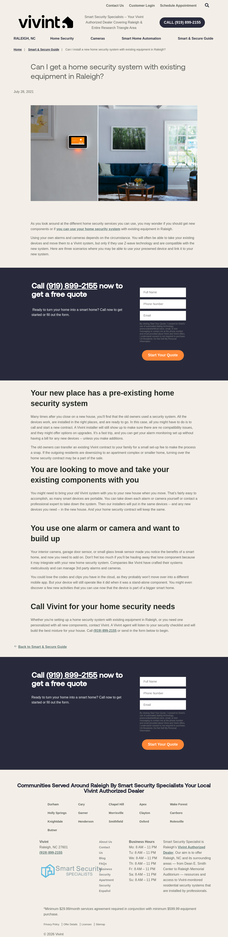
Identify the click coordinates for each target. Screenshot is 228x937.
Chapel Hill (116, 804)
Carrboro (176, 813)
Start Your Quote (163, 355)
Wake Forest (178, 804)
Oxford (144, 821)
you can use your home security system (88, 229)
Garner (83, 813)
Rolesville (176, 821)
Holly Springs (57, 813)
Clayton (144, 813)
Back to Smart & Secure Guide (40, 647)
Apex (143, 804)
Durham (53, 804)
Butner (52, 830)
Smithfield (116, 821)
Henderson (85, 821)
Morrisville (116, 813)
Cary (81, 804)
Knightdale (55, 821)
